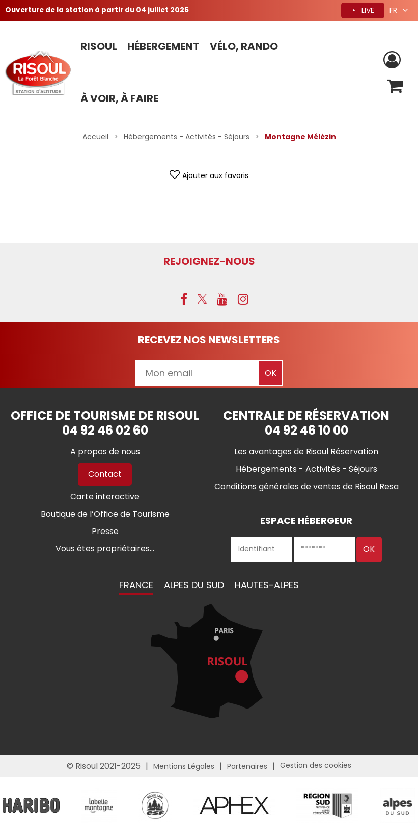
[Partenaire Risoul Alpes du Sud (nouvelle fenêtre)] (397, 805)
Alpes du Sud (194, 585)
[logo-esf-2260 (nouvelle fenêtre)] (155, 805)
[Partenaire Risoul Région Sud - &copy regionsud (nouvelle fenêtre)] (327, 805)
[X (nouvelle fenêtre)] (202, 299)
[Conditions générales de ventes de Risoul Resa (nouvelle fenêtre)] (306, 487)
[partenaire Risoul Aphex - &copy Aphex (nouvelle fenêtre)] (234, 805)
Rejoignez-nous (209, 261)
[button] (394, 86)
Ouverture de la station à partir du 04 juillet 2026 (100, 10)
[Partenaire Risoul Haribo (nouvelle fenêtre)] (31, 805)
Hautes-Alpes (267, 585)
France (136, 585)
